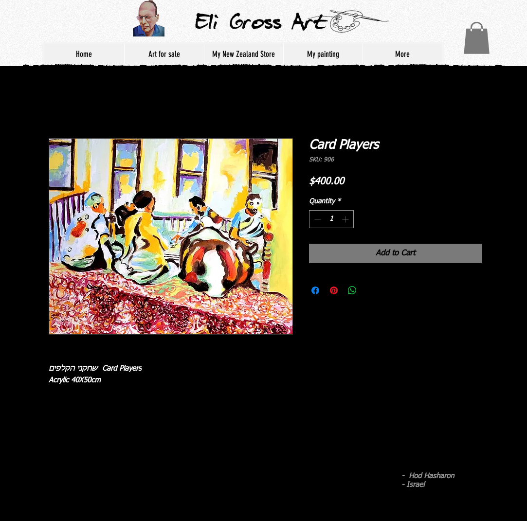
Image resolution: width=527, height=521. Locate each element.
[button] (476, 38)
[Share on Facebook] (315, 290)
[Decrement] (316, 219)
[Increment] (346, 219)
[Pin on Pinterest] (334, 290)
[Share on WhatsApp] (352, 290)
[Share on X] (371, 290)
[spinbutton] (331, 219)
